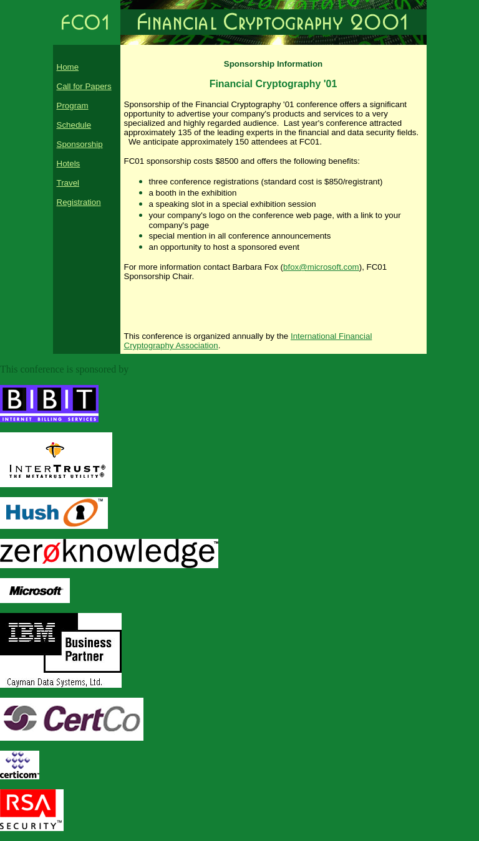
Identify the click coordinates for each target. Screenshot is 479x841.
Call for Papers (84, 86)
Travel (68, 183)
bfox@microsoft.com (321, 267)
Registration (79, 202)
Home (68, 67)
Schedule (74, 125)
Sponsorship (80, 144)
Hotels (68, 163)
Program (73, 105)
